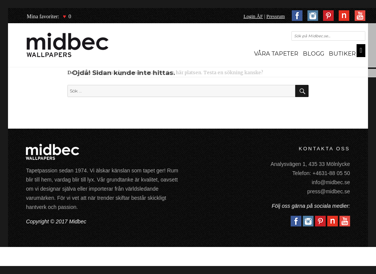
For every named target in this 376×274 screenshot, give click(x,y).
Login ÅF (253, 16)
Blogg (313, 53)
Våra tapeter (276, 53)
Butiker (342, 53)
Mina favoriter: (43, 16)
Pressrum (275, 16)
